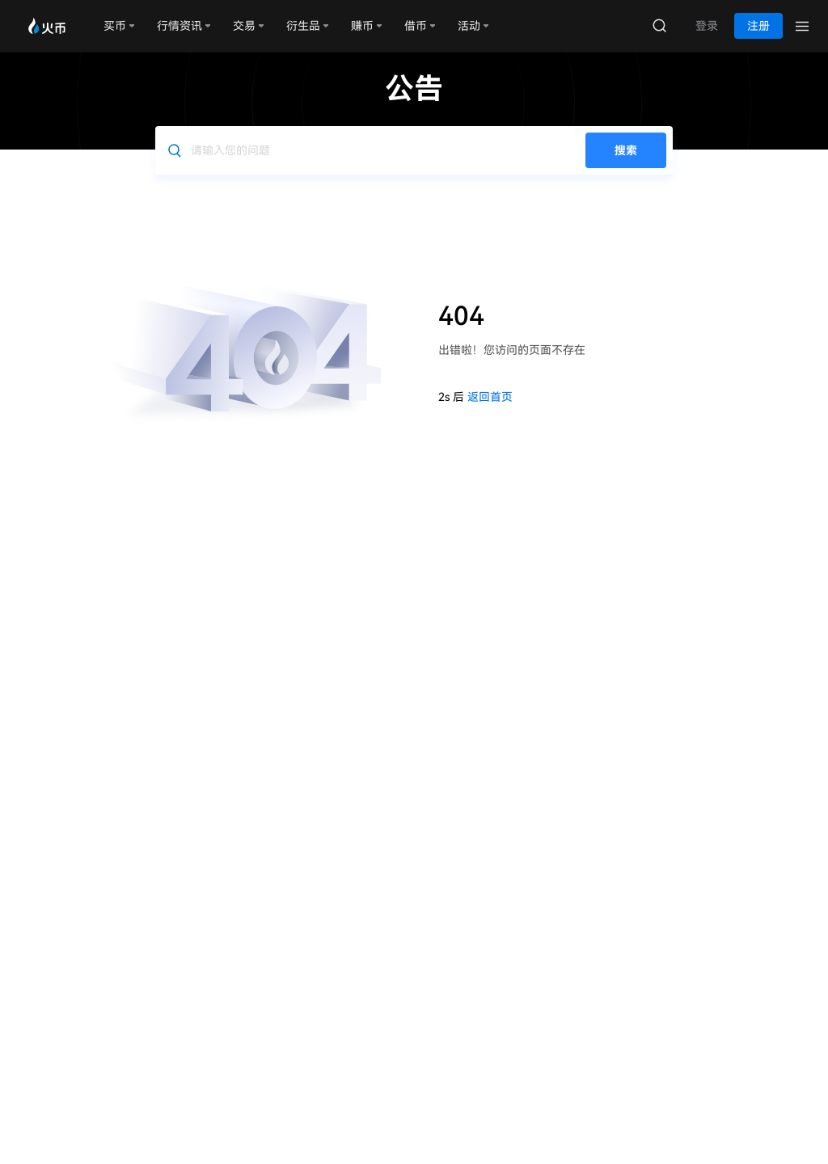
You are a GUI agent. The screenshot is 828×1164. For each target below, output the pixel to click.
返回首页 (490, 396)
